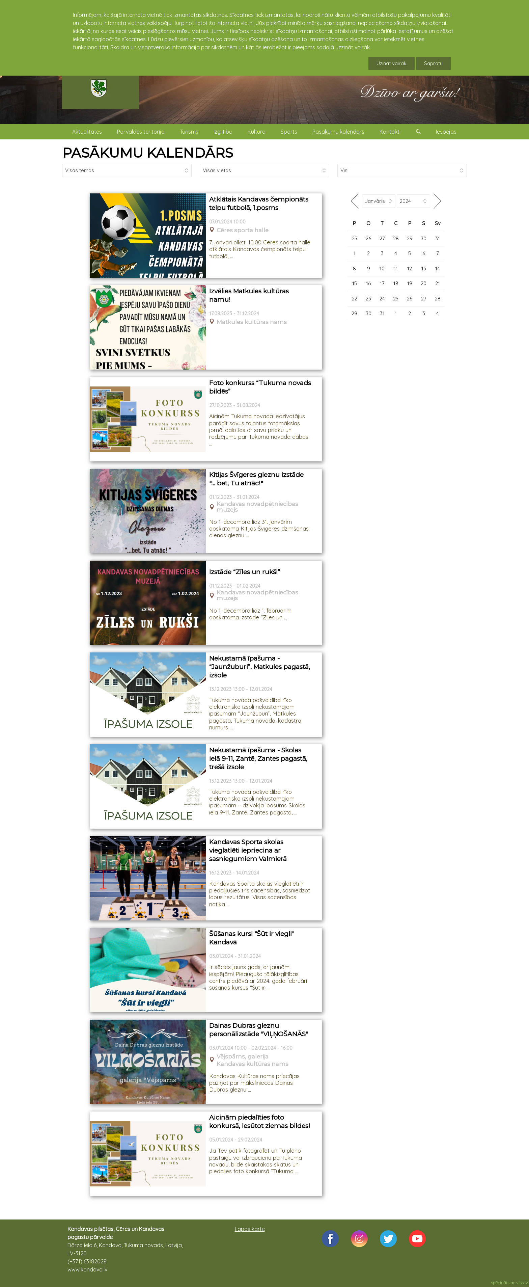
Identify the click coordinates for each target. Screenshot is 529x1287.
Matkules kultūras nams (252, 322)
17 (382, 283)
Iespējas (446, 131)
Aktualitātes (87, 131)
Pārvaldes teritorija (141, 131)
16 (368, 283)
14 (437, 268)
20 (423, 283)
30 (423, 238)
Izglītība (223, 131)
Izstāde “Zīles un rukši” (244, 572)
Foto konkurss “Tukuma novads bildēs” (260, 387)
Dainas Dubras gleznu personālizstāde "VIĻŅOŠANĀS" (258, 1030)
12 (409, 268)
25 (354, 238)
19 (409, 283)
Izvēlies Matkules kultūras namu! (249, 295)
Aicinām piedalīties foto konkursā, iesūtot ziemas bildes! (259, 1122)
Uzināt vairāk (392, 63)
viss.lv (522, 1282)
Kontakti (390, 131)
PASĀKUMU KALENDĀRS (147, 152)
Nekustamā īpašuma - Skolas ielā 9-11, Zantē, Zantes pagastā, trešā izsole (258, 758)
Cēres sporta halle (243, 230)
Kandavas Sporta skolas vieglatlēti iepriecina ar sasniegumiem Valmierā (248, 850)
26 (368, 238)
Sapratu (433, 63)
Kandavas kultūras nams (252, 1064)
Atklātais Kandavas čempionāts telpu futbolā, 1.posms (258, 203)
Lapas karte (250, 1229)
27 (382, 238)
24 (382, 298)
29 (410, 238)
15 (354, 283)
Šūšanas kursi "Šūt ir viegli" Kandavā (251, 938)
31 (437, 238)
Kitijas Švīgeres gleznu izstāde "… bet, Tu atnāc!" (256, 479)
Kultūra (257, 131)
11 (396, 268)
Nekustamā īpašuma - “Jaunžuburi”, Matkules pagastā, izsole (259, 666)
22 (354, 298)
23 (368, 298)
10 (382, 268)
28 (396, 238)
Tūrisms (189, 131)
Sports (289, 131)
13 (423, 268)
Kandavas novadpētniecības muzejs (257, 507)
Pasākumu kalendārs (338, 131)
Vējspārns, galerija (243, 1057)
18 (395, 283)
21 (437, 283)
